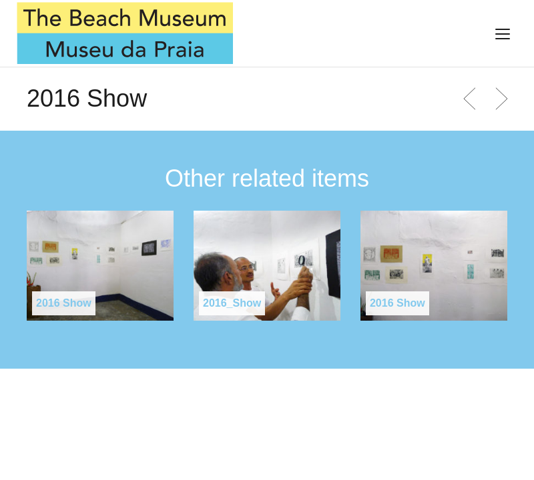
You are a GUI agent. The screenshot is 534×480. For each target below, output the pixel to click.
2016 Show (63, 303)
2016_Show (232, 303)
